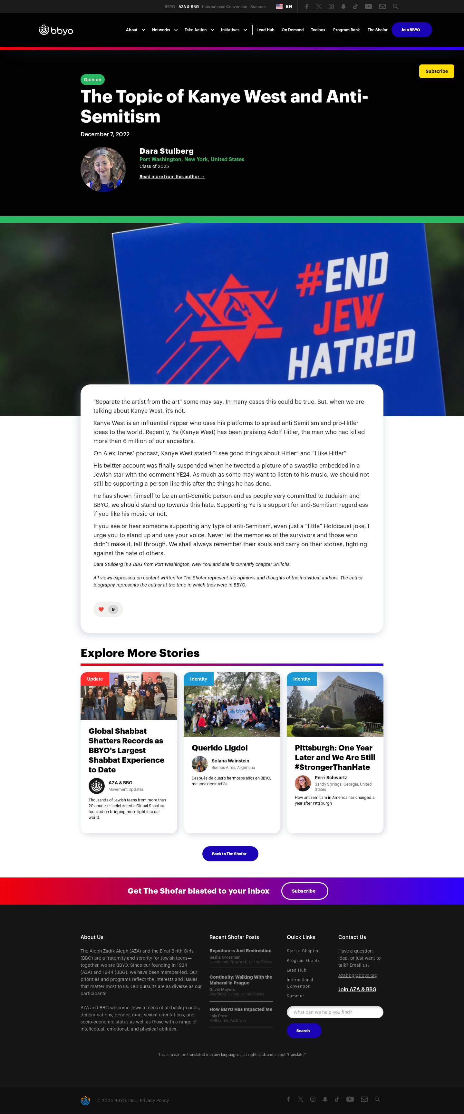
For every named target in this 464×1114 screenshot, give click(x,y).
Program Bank (346, 30)
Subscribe (304, 891)
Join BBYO (410, 30)
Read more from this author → (172, 176)
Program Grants (303, 961)
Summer (295, 996)
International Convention (300, 983)
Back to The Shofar (229, 854)
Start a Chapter (303, 951)
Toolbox (318, 30)
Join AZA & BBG (357, 989)
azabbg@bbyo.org (358, 976)
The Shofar (378, 30)
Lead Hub (265, 30)
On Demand (293, 30)
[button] (284, 6)
